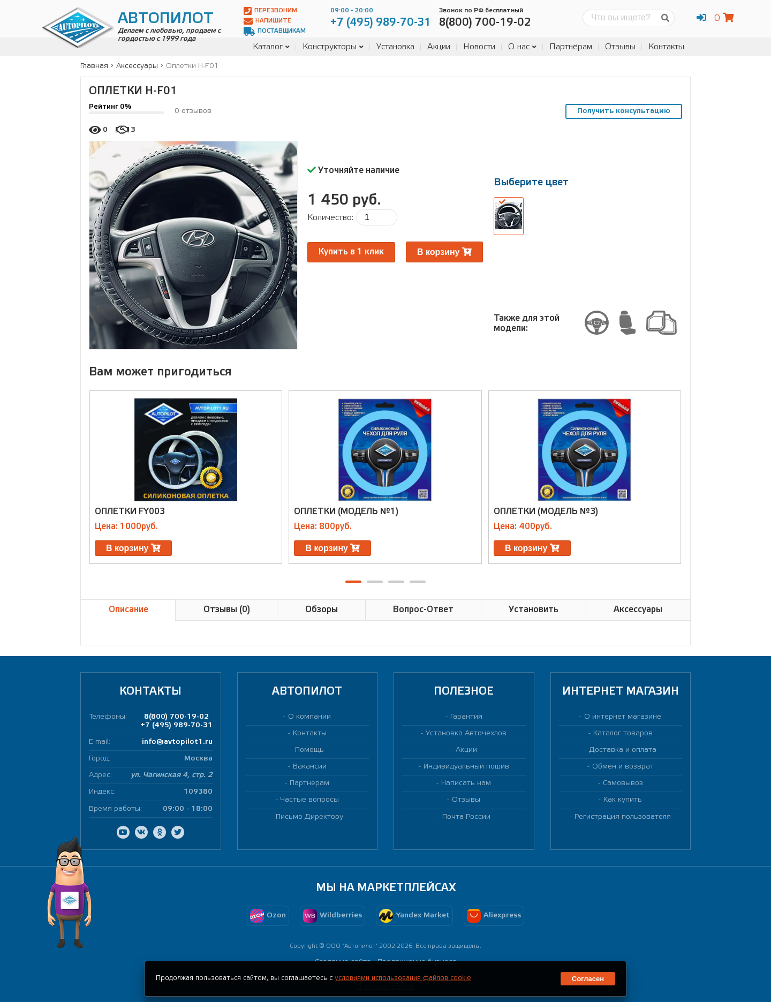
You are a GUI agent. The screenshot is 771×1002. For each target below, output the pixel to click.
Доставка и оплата (622, 750)
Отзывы (620, 47)
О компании (309, 716)
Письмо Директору (309, 816)
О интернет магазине (622, 716)
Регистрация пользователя (623, 816)
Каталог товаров (623, 733)
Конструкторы (333, 47)
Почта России (466, 816)
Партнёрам (570, 47)
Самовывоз (623, 783)
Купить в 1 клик (351, 252)
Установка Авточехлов (466, 733)
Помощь (309, 750)
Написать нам (466, 783)
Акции (438, 47)
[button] (353, 582)
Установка (395, 47)
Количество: (330, 218)
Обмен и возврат (623, 766)
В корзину (444, 252)
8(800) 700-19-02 (176, 716)
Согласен (588, 979)
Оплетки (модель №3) (546, 512)
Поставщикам (275, 31)
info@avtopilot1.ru (177, 742)
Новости (479, 47)
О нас (522, 47)
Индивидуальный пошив (466, 766)
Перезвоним (270, 11)
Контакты (666, 47)
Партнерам (309, 783)
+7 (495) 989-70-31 (176, 725)
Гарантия (466, 716)
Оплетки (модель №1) (346, 512)
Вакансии (310, 766)
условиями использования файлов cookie (403, 978)
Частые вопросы (310, 799)
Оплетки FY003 (130, 512)
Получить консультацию (623, 111)
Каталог (271, 47)
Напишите (267, 21)
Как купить (622, 799)
